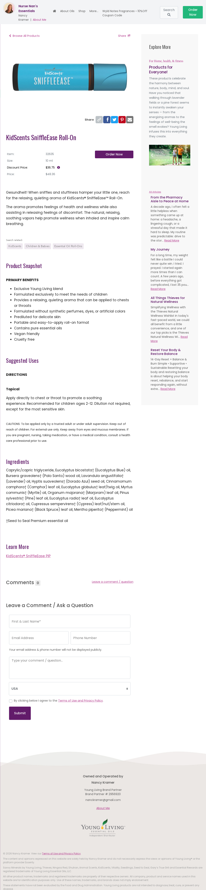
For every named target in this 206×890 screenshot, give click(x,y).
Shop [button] (81, 11)
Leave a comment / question (112, 582)
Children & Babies (37, 246)
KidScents (14, 246)
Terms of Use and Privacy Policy (80, 701)
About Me (39, 20)
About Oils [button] (67, 11)
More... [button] (94, 11)
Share (124, 36)
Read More (171, 240)
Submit (20, 713)
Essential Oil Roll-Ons (68, 246)
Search (169, 12)
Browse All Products (24, 36)
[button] (152, 155)
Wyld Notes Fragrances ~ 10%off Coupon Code (124, 13)
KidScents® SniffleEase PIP (28, 556)
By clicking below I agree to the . (58, 701)
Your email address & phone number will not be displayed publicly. (55, 650)
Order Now (193, 12)
